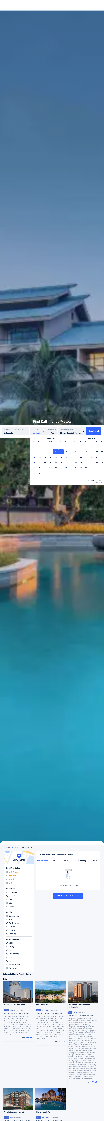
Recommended (42, 861)
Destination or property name (14, 430)
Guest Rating (81, 861)
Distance (94, 861)
